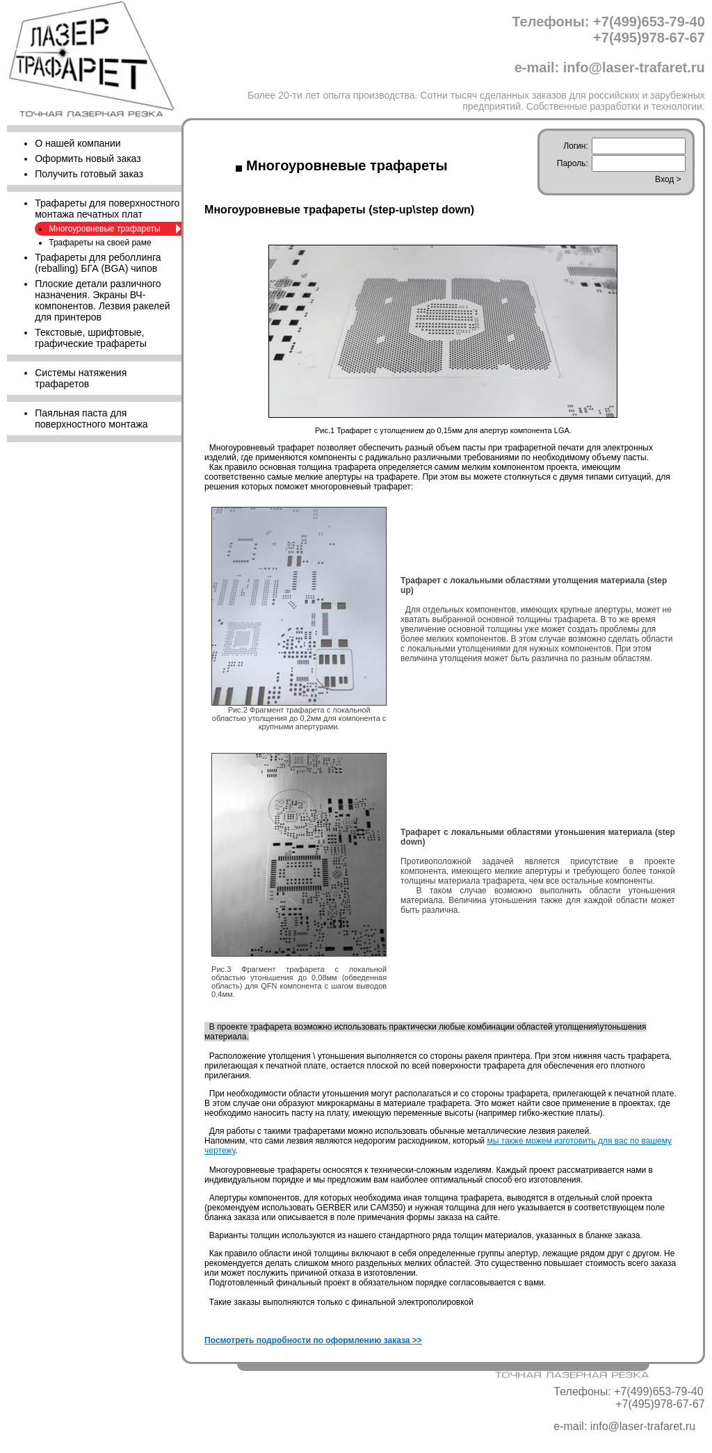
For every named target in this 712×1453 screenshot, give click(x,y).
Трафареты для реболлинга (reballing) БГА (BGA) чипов (98, 263)
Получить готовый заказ (89, 173)
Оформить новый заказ (87, 158)
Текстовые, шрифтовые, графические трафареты (91, 338)
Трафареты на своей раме (100, 242)
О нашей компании (77, 143)
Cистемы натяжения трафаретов (81, 378)
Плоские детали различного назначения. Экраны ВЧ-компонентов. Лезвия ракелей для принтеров (102, 300)
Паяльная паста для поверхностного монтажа (91, 418)
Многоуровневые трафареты (104, 229)
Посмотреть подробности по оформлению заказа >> (313, 1340)
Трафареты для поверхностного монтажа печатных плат (107, 208)
